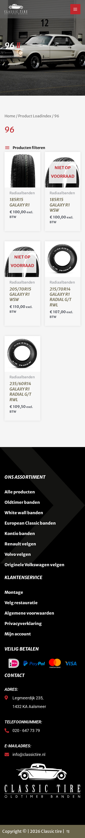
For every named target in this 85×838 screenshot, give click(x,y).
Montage (14, 592)
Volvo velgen (18, 554)
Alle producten (20, 492)
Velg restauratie (21, 602)
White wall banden (24, 512)
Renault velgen (20, 544)
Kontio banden (20, 533)
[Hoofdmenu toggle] (75, 9)
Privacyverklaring (23, 623)
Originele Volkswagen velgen (34, 564)
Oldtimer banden (22, 502)
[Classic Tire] (16, 9)
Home (10, 116)
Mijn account (18, 634)
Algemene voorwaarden (29, 613)
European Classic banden (30, 523)
